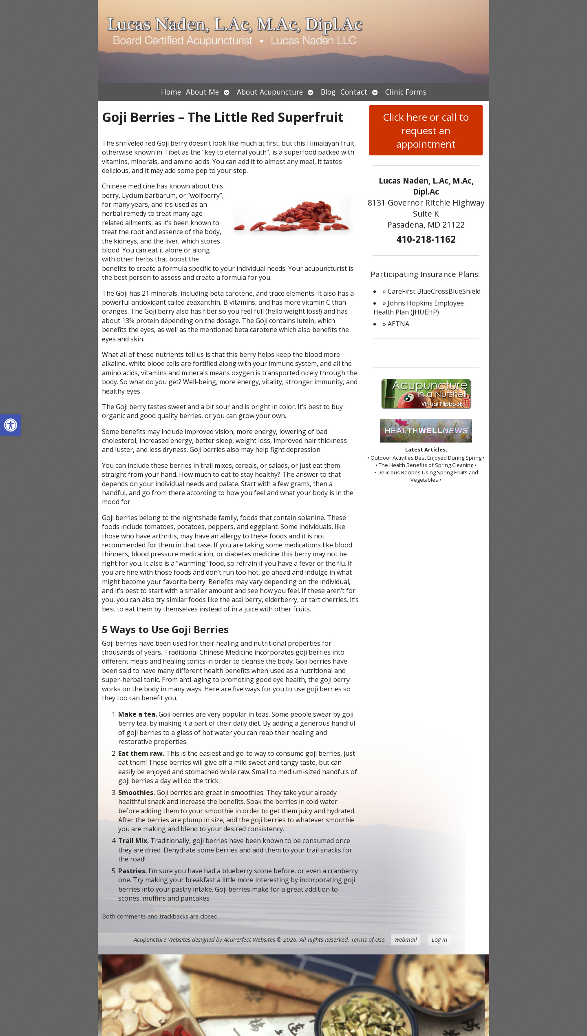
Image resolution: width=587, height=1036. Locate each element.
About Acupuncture (270, 92)
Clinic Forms (405, 92)
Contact (353, 92)
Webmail (405, 939)
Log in (439, 939)
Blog (328, 92)
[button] (10, 425)
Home (171, 92)
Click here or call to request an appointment (426, 130)
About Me (202, 92)
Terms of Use (367, 939)
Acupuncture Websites (162, 939)
